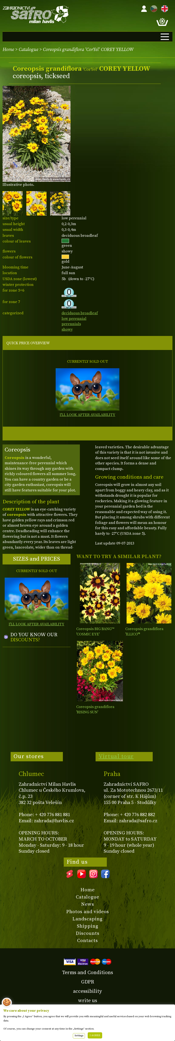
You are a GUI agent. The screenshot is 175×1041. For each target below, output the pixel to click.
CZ (152, 8)
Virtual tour (116, 756)
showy (67, 329)
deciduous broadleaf (80, 313)
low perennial (74, 318)
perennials (71, 324)
